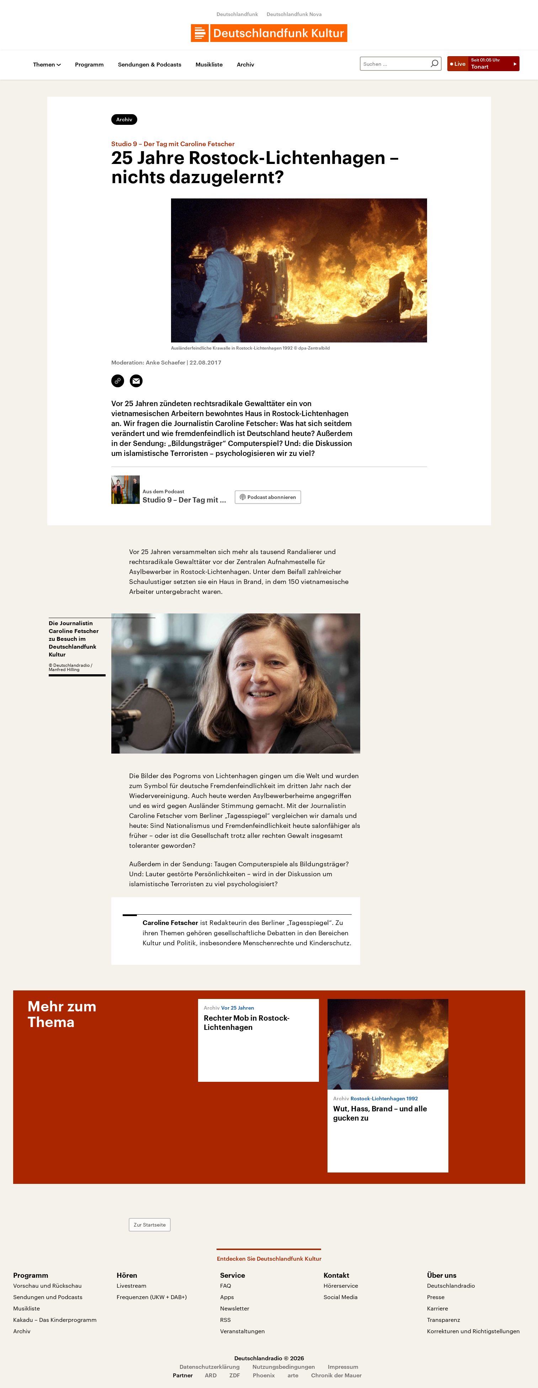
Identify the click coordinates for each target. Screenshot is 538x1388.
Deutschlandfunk (237, 14)
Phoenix (264, 1375)
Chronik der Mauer (336, 1375)
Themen (44, 65)
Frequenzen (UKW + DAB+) (152, 1296)
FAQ (225, 1285)
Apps (227, 1296)
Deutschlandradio (451, 1285)
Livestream (132, 1285)
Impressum (343, 1366)
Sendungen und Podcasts (47, 1296)
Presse (435, 1296)
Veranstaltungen (242, 1331)
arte (293, 1375)
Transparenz (443, 1319)
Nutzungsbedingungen (283, 1366)
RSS (225, 1319)
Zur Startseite (150, 1225)
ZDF (234, 1375)
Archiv (245, 65)
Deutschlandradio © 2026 (269, 1358)
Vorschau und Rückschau (47, 1285)
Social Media (341, 1296)
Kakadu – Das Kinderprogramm (55, 1319)
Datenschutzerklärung (210, 1366)
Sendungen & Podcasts (149, 65)
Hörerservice (341, 1285)
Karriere (437, 1308)
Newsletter (234, 1308)
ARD (211, 1375)
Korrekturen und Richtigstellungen (473, 1331)
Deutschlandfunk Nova (294, 14)
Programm (89, 65)
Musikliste (209, 65)
